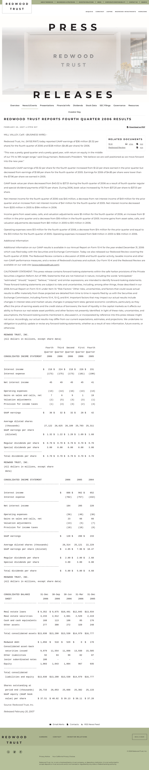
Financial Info (63, 105)
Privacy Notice (44, 756)
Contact (57, 737)
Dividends (78, 105)
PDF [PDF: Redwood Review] (139, 147)
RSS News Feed (92, 724)
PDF (139, 144)
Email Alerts (58, 724)
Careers (43, 737)
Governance (119, 105)
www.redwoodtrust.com (45, 264)
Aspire (110, 11)
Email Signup (139, 736)
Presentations (47, 105)
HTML (129, 144)
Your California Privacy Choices (63, 756)
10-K (110, 144)
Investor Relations (77, 737)
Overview (14, 105)
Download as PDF (136, 127)
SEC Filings (105, 105)
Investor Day (74, 112)
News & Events (29, 105)
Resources (133, 105)
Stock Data (91, 105)
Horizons (142, 11)
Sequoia (89, 11)
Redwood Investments (125, 11)
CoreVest (100, 11)
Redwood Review (116, 147)
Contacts (74, 724)
